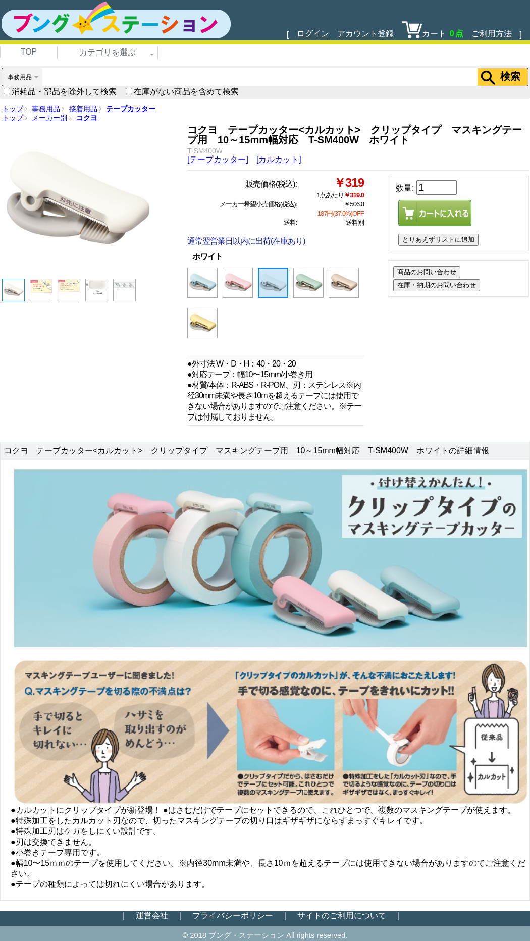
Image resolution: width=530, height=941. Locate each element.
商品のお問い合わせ (426, 272)
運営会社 (152, 915)
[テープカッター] (217, 159)
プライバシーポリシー (232, 915)
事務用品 (46, 108)
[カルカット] (278, 159)
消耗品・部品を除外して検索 (60, 91)
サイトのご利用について (341, 915)
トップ (12, 108)
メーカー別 (49, 118)
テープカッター (130, 108)
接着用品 (83, 108)
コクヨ (86, 118)
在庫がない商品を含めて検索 (182, 91)
